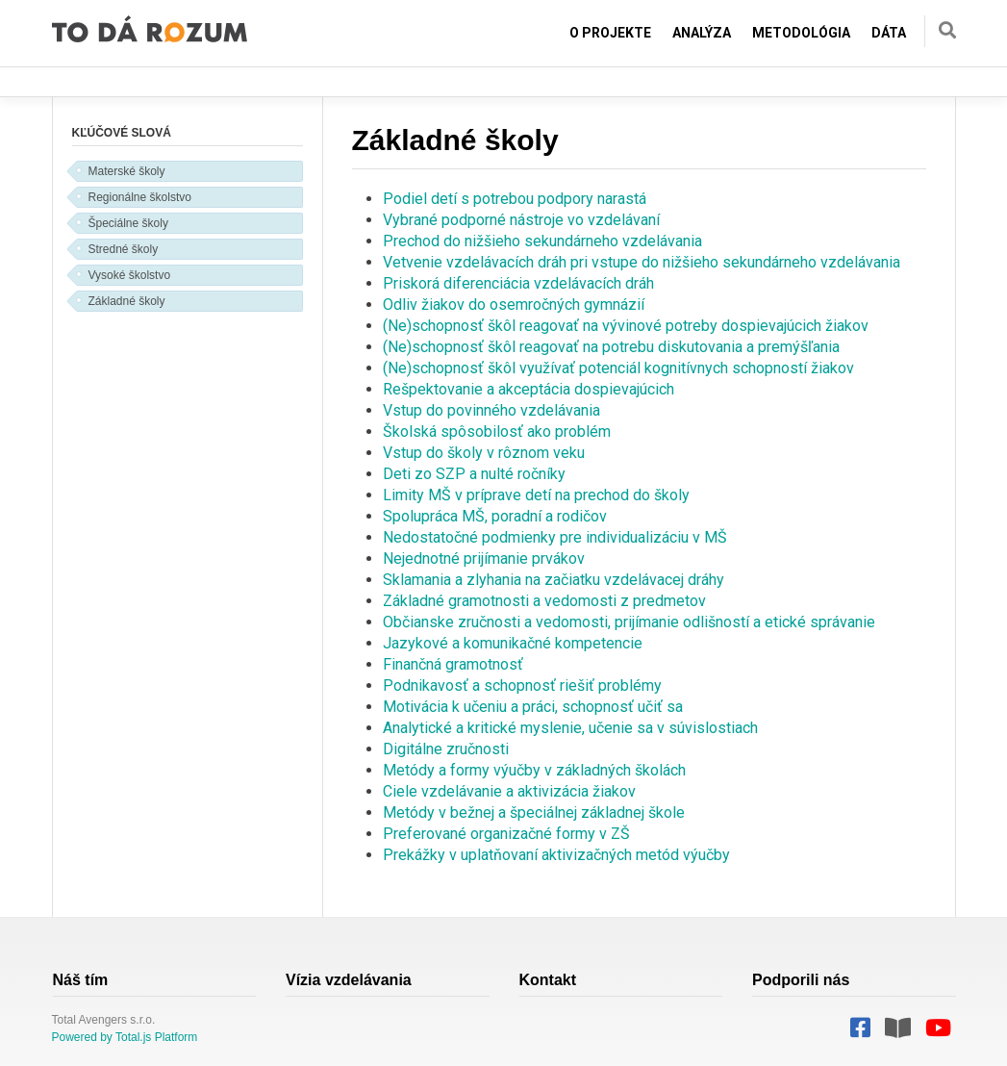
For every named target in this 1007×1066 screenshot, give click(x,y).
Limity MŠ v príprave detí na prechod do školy (536, 495)
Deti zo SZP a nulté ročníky (474, 474)
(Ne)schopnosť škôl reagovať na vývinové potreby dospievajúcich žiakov (626, 326)
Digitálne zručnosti (446, 749)
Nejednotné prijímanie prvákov (484, 558)
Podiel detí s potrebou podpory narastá (514, 199)
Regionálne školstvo (139, 197)
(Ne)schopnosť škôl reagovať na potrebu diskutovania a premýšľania (611, 347)
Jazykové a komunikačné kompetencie (512, 643)
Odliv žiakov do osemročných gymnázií (513, 304)
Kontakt (548, 980)
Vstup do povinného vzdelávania (491, 410)
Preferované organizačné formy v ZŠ (506, 834)
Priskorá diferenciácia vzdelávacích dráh (518, 283)
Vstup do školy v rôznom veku (484, 453)
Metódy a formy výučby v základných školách (534, 770)
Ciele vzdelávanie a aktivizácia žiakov (509, 791)
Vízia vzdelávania (349, 980)
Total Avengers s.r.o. (104, 1020)
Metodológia (801, 32)
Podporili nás (800, 980)
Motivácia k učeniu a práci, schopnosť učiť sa (533, 707)
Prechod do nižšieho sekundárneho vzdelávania (542, 241)
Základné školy (126, 301)
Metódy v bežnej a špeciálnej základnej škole (534, 812)
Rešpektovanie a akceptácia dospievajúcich (528, 389)
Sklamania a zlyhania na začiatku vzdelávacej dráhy (553, 580)
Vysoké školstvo (129, 275)
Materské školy (126, 171)
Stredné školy (123, 249)
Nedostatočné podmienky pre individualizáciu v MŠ (555, 537)
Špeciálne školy (128, 223)
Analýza (701, 32)
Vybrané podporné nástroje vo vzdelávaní (521, 220)
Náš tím (81, 980)
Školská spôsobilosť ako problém (497, 431)
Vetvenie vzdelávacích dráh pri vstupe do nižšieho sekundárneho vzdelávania (641, 262)
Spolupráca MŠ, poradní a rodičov (495, 516)
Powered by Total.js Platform (125, 1037)
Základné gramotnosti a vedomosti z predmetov (544, 601)
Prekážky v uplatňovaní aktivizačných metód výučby (556, 855)
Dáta (888, 32)
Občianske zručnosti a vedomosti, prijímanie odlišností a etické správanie (629, 622)
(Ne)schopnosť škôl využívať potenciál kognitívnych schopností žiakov (618, 368)
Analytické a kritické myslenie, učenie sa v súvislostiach (570, 728)
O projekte (610, 32)
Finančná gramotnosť (453, 664)
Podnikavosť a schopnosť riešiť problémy (522, 685)
